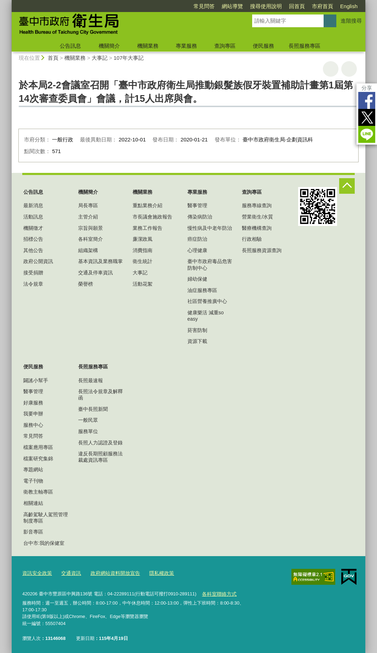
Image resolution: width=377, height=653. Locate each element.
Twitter (366, 117)
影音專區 (33, 532)
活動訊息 (33, 217)
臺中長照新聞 (93, 409)
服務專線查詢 (257, 205)
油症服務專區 (202, 290)
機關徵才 (33, 228)
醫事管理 (197, 205)
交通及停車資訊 (95, 272)
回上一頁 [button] (349, 69)
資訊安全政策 (36, 572)
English (349, 6)
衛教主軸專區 (38, 492)
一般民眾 (88, 420)
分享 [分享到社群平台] (366, 88)
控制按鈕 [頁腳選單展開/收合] (347, 186)
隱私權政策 (153, 572)
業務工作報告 (147, 228)
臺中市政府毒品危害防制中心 (209, 264)
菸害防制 (197, 330)
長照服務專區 (304, 46)
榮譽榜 (85, 284)
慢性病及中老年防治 (209, 228)
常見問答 (204, 6)
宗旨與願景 (90, 228)
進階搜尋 (351, 21)
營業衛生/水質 (257, 217)
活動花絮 (142, 284)
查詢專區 (225, 46)
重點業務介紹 (147, 205)
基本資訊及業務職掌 (100, 261)
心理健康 (197, 250)
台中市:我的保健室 (43, 543)
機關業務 (147, 46)
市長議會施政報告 (152, 217)
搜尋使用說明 (266, 6)
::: (8, 3)
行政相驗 (252, 239)
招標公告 (33, 239)
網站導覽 (232, 6)
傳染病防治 (199, 217)
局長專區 (88, 205)
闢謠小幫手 (35, 380)
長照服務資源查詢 (262, 250)
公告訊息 (70, 46)
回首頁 (297, 6)
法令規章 (33, 284)
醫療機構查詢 (257, 228)
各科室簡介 (90, 239)
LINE (366, 134)
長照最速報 (90, 380)
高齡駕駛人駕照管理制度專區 (45, 518)
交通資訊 (68, 572)
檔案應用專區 (38, 447)
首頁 (53, 58)
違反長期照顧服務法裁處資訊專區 (100, 457)
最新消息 (33, 205)
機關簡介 (109, 46)
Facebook (366, 100)
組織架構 (88, 250)
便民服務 (263, 46)
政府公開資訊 (38, 261)
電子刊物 (33, 481)
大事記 (100, 58)
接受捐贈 (33, 272)
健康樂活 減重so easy (205, 316)
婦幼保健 (197, 279)
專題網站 (33, 469)
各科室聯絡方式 (218, 592)
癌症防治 (197, 239)
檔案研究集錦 (38, 458)
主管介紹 (88, 217)
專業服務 (186, 46)
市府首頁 (322, 6)
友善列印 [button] (330, 69)
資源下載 (197, 341)
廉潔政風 (142, 239)
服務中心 (33, 425)
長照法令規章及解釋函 (100, 395)
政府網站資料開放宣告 (110, 572)
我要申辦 (33, 413)
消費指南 (142, 250)
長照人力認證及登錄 (100, 442)
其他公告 (33, 250)
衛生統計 (142, 261)
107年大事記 (129, 58)
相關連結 (33, 503)
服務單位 (88, 431)
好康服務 (33, 403)
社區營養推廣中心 (207, 301)
